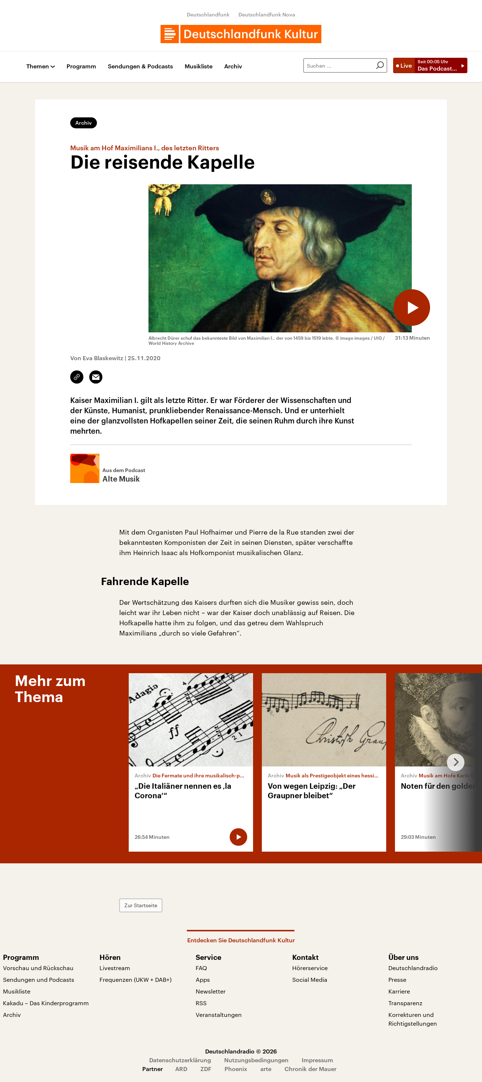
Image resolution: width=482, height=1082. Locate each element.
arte (265, 1068)
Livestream (114, 967)
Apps (203, 979)
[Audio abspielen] (411, 307)
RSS (201, 1002)
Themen (37, 66)
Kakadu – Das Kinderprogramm (46, 1002)
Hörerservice (310, 967)
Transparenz (405, 1002)
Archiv (233, 66)
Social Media (309, 979)
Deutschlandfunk (208, 14)
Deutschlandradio (413, 967)
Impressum (317, 1059)
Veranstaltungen (219, 1014)
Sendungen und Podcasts (38, 979)
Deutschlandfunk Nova (266, 14)
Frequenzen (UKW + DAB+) (135, 979)
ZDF (205, 1068)
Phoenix (236, 1068)
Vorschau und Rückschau (38, 967)
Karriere (399, 991)
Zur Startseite (140, 905)
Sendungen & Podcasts (140, 66)
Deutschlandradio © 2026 (241, 1051)
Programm (81, 66)
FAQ (201, 967)
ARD (181, 1068)
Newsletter (211, 991)
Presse (397, 979)
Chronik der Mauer (310, 1068)
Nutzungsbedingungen (256, 1059)
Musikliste (198, 66)
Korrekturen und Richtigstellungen (412, 1019)
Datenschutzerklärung (180, 1059)
